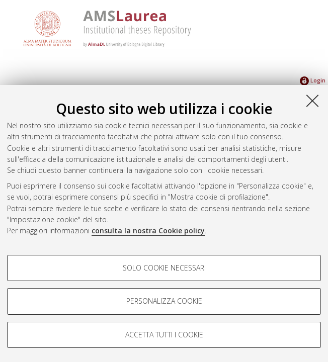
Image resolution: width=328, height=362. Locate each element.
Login (312, 80)
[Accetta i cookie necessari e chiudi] (312, 101)
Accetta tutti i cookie (164, 334)
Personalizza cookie (164, 301)
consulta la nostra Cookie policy (148, 230)
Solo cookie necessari (164, 268)
